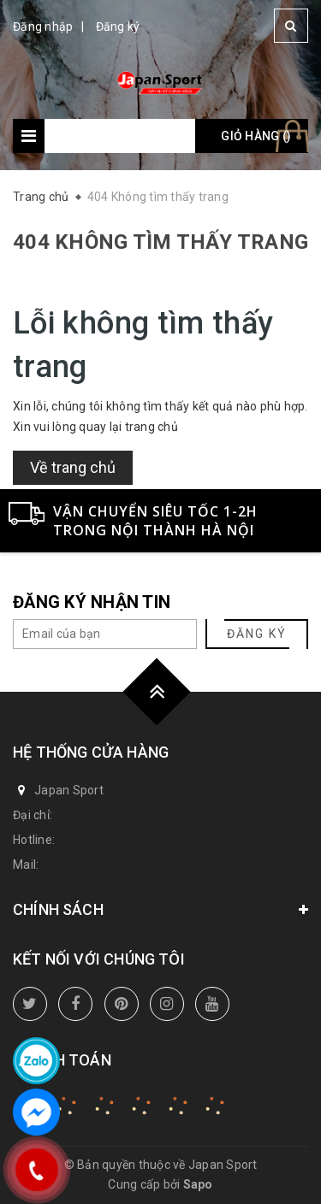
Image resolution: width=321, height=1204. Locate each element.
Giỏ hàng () (256, 136)
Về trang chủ (73, 467)
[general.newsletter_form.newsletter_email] (105, 634)
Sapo (198, 1184)
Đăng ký (118, 26)
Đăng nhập (43, 26)
